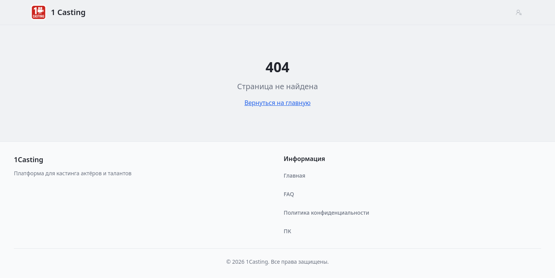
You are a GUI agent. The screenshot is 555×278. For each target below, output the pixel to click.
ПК (287, 231)
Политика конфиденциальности (326, 212)
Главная (294, 175)
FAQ (289, 194)
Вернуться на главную (277, 102)
